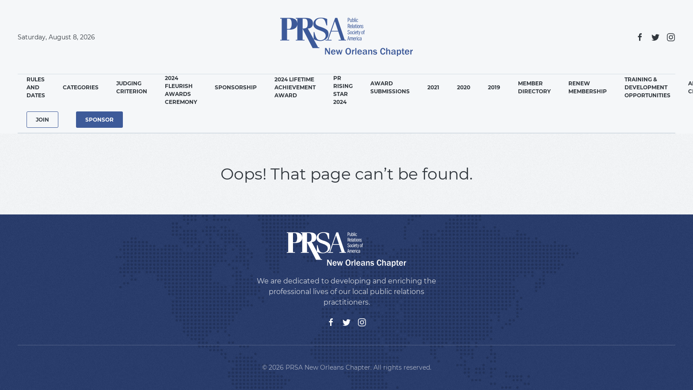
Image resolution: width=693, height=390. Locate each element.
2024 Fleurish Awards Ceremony (181, 90)
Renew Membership (587, 87)
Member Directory (534, 87)
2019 (494, 87)
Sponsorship (236, 87)
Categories (81, 87)
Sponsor (99, 119)
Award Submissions (390, 87)
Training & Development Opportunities (647, 87)
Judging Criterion (131, 87)
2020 (463, 87)
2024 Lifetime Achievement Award (295, 87)
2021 (433, 87)
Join (42, 119)
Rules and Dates (36, 87)
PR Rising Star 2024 (343, 90)
